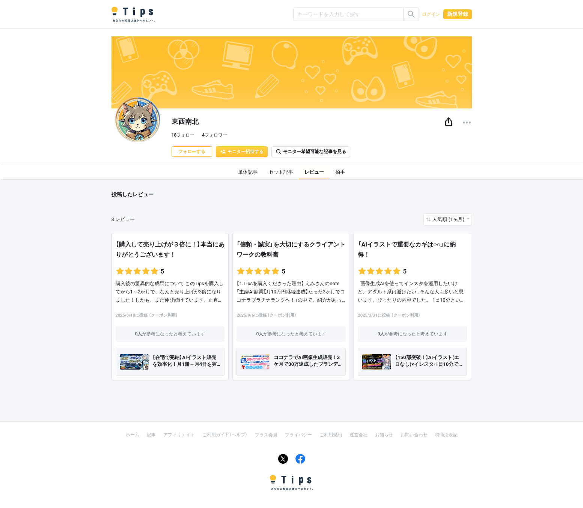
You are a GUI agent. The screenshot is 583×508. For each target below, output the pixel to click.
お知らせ (384, 434)
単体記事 (248, 172)
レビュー (314, 172)
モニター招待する (242, 152)
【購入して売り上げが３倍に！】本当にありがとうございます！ (170, 249)
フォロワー (214, 135)
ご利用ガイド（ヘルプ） (224, 434)
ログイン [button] (431, 14)
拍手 (340, 172)
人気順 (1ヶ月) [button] (448, 219)
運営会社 (358, 434)
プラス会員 (266, 434)
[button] (448, 122)
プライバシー (298, 434)
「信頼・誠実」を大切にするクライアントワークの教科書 (291, 249)
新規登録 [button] (457, 14)
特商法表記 (446, 434)
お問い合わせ (414, 434)
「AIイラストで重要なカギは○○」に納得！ (407, 249)
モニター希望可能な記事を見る (311, 152)
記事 (151, 434)
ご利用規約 (330, 434)
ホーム (132, 434)
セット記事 (281, 172)
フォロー (183, 135)
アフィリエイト (179, 434)
